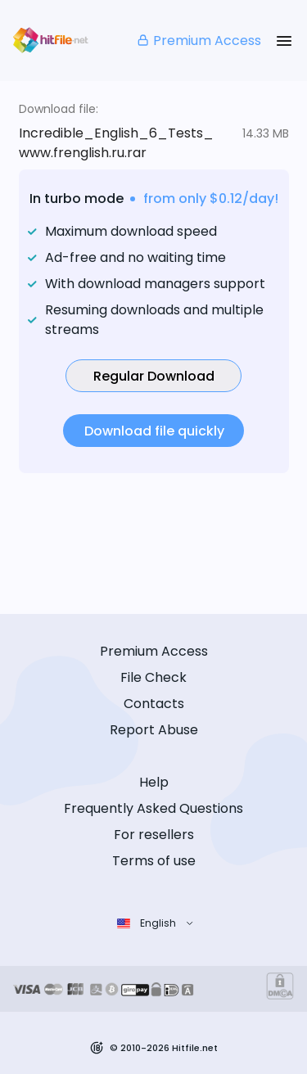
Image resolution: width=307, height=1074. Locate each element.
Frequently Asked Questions (153, 808)
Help (154, 782)
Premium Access (198, 40)
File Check (153, 677)
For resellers (154, 834)
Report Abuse (154, 729)
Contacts (154, 703)
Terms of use (154, 860)
